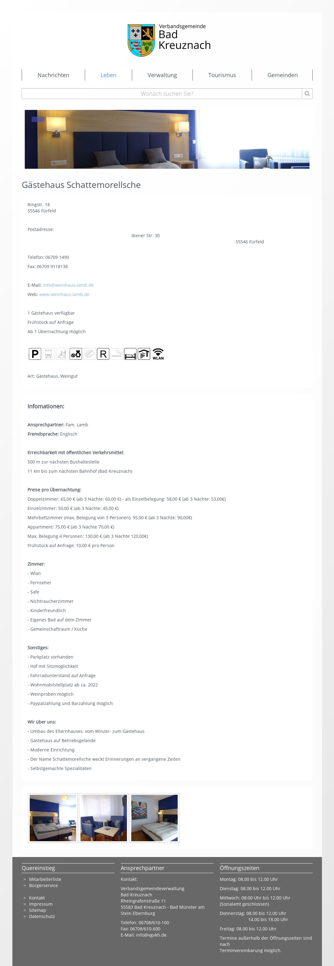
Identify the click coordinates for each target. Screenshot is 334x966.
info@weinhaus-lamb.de (68, 285)
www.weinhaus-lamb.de (64, 294)
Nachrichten (53, 75)
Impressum (41, 904)
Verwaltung (162, 75)
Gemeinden (282, 75)
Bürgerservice (43, 885)
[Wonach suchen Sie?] (167, 94)
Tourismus (222, 75)
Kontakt (37, 898)
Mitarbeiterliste (45, 879)
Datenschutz (42, 916)
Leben (108, 75)
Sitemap (37, 910)
